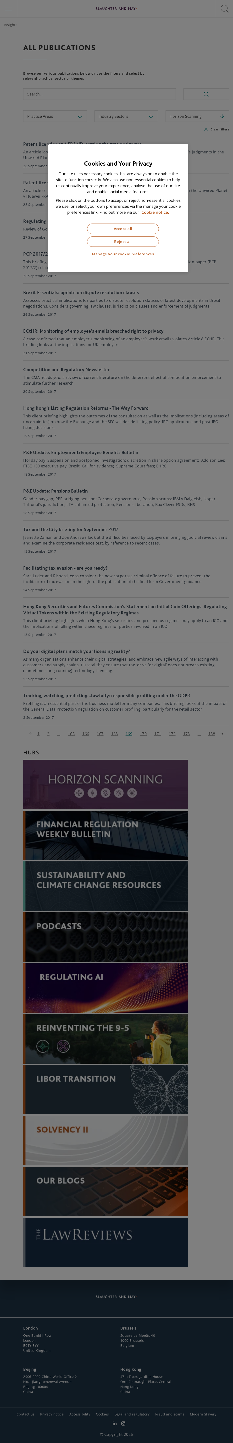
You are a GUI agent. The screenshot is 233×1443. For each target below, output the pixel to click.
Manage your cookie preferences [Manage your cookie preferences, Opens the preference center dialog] (123, 254)
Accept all (123, 228)
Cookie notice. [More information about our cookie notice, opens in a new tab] (155, 212)
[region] (118, 208)
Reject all (123, 241)
